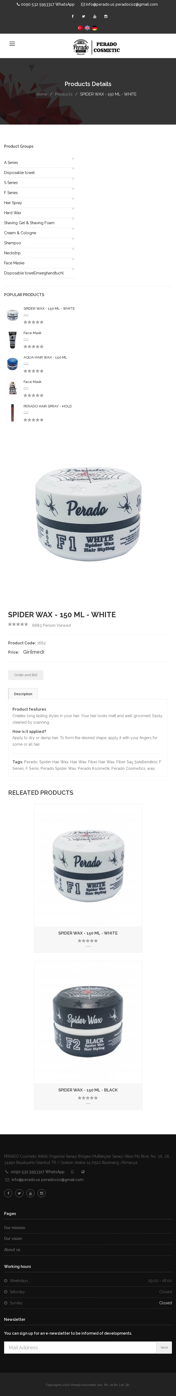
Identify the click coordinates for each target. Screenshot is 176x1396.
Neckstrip (12, 253)
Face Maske (14, 263)
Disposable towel (19, 172)
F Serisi (32, 768)
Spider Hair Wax (53, 762)
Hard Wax (12, 213)
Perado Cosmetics (128, 768)
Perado (30, 762)
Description (23, 694)
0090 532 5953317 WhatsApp (46, 4)
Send (164, 1347)
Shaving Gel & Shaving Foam (29, 223)
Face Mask (32, 333)
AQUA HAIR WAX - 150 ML (45, 357)
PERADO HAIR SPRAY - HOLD (48, 406)
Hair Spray (13, 203)
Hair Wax (78, 762)
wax (151, 768)
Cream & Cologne (20, 233)
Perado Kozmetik (94, 768)
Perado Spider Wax (58, 768)
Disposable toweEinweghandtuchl (34, 273)
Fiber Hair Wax (101, 762)
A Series (11, 162)
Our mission (14, 1228)
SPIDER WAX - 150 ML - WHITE (49, 308)
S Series (11, 183)
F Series (11, 193)
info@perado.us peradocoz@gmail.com (119, 4)
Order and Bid (25, 675)
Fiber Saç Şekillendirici (136, 762)
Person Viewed (51, 625)
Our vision (13, 1238)
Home (41, 94)
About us (12, 1250)
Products (64, 94)
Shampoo (12, 243)
